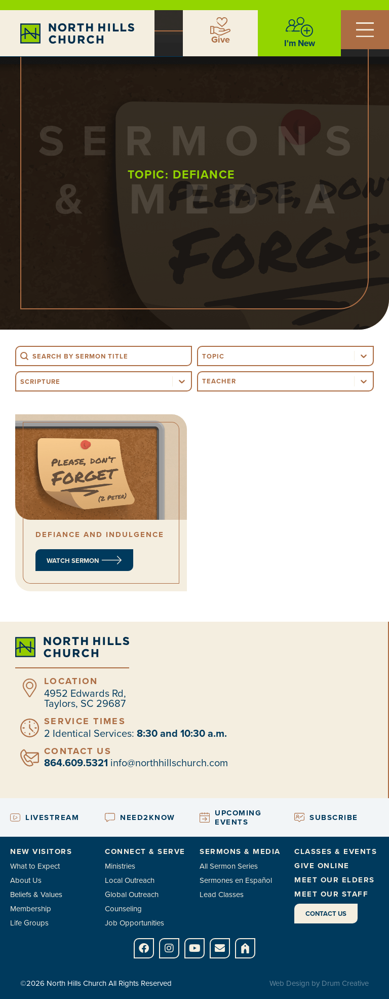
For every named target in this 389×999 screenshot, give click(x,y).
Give (220, 39)
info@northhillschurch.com (169, 762)
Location (71, 681)
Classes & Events (335, 851)
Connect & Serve (145, 851)
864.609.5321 (76, 762)
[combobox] (276, 356)
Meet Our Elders (334, 879)
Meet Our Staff (331, 894)
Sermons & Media (240, 851)
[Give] (220, 26)
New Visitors (41, 851)
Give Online (321, 865)
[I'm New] (299, 27)
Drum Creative (345, 983)
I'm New (299, 43)
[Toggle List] (364, 356)
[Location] (29, 688)
